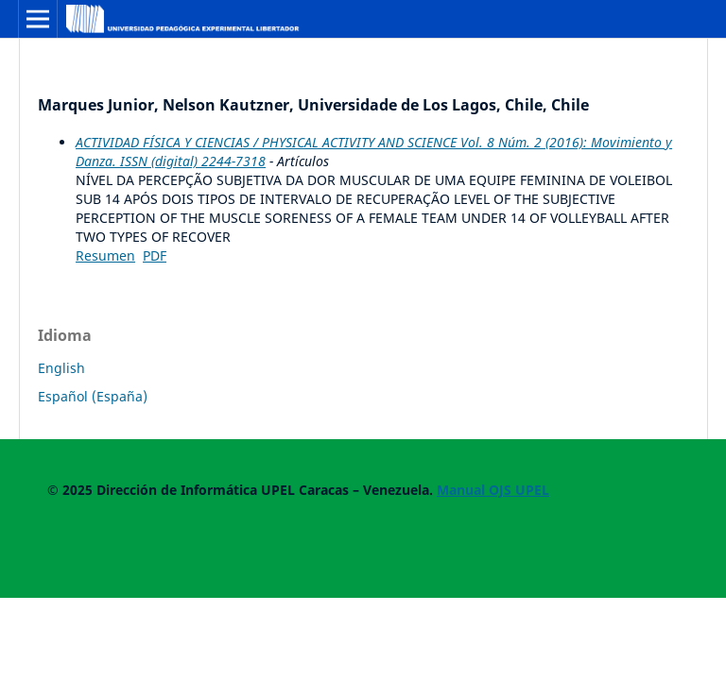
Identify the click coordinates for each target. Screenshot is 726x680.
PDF (154, 255)
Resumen (105, 255)
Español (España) (92, 396)
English (61, 368)
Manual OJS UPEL (493, 490)
